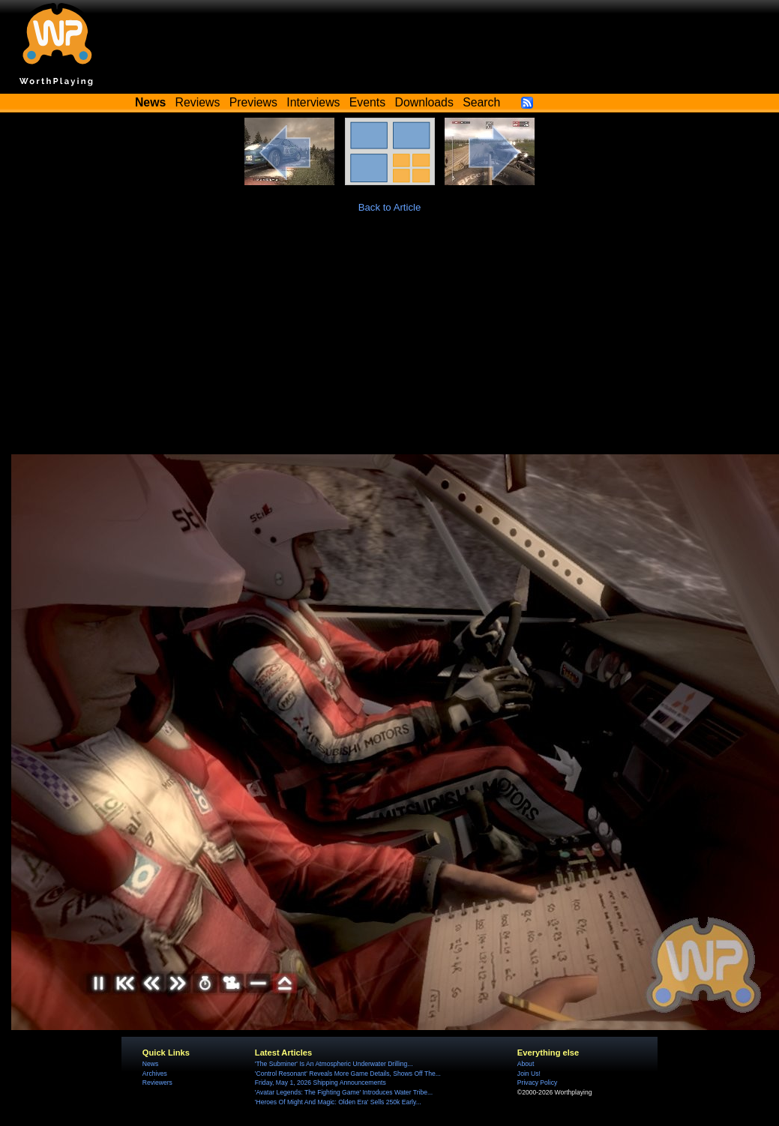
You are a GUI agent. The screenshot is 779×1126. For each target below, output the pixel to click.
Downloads (424, 102)
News (150, 1064)
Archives (154, 1073)
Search (481, 102)
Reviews (197, 102)
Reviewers (157, 1082)
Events (367, 102)
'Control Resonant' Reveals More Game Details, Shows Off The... (348, 1073)
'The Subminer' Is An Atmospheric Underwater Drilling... (334, 1064)
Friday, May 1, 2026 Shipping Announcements (320, 1082)
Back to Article (389, 207)
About (525, 1064)
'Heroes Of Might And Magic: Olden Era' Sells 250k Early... (338, 1102)
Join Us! (529, 1073)
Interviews (313, 102)
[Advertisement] (390, 342)
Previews (253, 102)
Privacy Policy (537, 1082)
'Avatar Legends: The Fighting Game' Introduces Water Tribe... (344, 1092)
